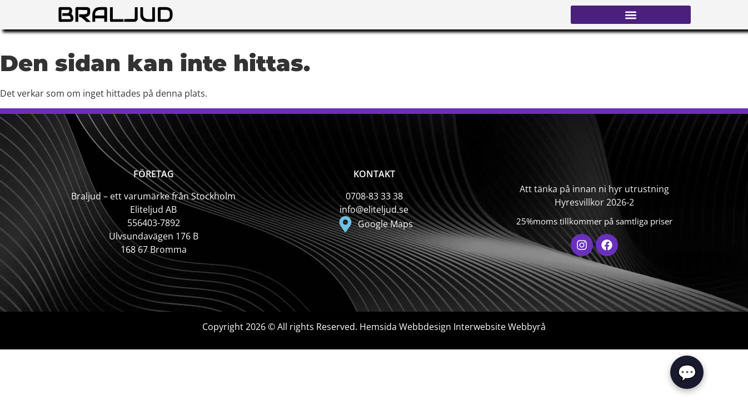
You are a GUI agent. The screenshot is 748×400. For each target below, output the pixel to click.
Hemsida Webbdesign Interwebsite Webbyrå (453, 327)
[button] (631, 15)
